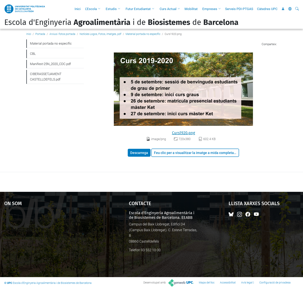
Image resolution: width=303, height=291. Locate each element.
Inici (78, 9)
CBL (33, 54)
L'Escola (91, 9)
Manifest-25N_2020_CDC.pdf (50, 64)
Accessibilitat (228, 282)
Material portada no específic (143, 34)
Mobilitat (191, 9)
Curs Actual (168, 9)
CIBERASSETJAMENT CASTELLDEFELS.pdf (45, 76)
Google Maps (51, 239)
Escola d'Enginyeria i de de (121, 22)
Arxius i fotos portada (62, 34)
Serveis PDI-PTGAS (239, 9)
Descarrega (139, 153)
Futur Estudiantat (138, 9)
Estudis (111, 9)
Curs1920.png (183, 132)
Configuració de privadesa (275, 282)
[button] (100, 8)
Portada (40, 34)
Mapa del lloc (206, 282)
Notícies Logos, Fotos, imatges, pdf (100, 34)
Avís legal (246, 282)
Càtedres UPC (267, 9)
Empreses (209, 9)
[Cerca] (297, 9)
